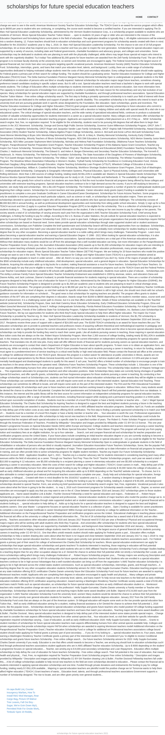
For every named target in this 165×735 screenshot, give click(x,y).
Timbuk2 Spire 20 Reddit (19, 712)
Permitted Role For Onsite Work (23, 708)
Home (139, 17)
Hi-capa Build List (15, 689)
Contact (152, 17)
